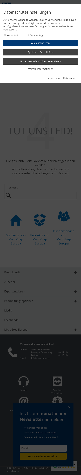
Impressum (54, 78)
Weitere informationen (40, 68)
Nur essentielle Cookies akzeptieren (40, 61)
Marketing (37, 35)
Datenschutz (70, 78)
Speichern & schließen (40, 52)
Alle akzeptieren (40, 43)
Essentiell (12, 35)
